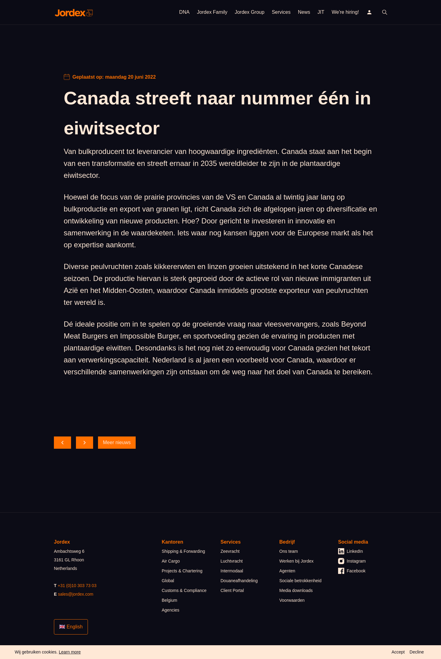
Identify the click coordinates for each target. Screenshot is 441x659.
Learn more (70, 652)
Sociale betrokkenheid (300, 580)
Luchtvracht (232, 561)
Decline (416, 652)
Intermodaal (232, 570)
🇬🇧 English (71, 626)
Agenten (287, 570)
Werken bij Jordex (296, 561)
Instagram (352, 561)
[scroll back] (62, 442)
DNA (184, 12)
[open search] (384, 12)
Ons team (288, 551)
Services (281, 12)
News (304, 12)
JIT (321, 12)
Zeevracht (230, 551)
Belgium (169, 600)
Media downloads (296, 590)
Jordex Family (212, 12)
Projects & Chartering (182, 570)
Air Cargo (171, 561)
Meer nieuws (117, 442)
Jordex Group (249, 12)
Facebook (351, 571)
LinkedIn (350, 551)
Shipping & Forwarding (183, 551)
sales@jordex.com (75, 594)
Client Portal (232, 590)
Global (168, 580)
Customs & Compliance (184, 590)
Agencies (170, 610)
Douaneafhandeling (239, 580)
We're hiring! (345, 12)
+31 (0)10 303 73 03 (77, 585)
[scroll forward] (84, 442)
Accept (398, 652)
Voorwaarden (292, 600)
